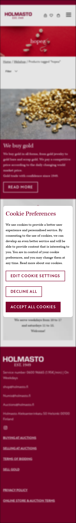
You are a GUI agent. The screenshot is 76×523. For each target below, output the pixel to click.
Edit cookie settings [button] (35, 275)
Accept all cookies (33, 306)
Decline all (24, 291)
